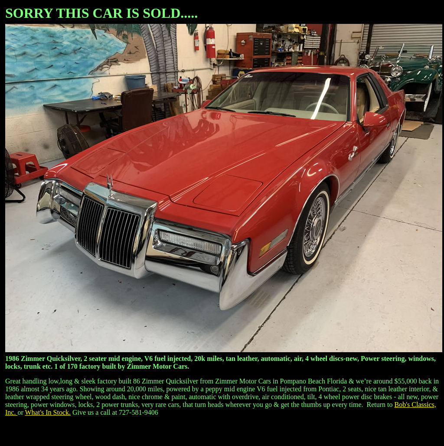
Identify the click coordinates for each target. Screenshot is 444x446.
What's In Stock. (48, 412)
